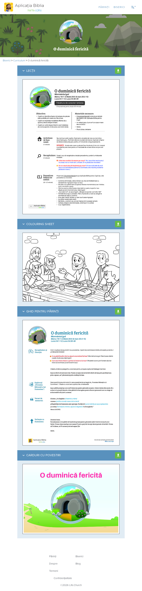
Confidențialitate (63, 578)
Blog (78, 563)
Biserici (119, 7)
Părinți (104, 7)
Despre (53, 563)
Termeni (53, 570)
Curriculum (19, 60)
